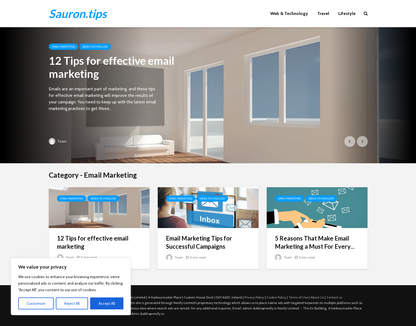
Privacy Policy (254, 297)
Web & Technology (289, 13)
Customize (36, 303)
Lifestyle (347, 13)
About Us (317, 297)
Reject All (72, 303)
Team (57, 141)
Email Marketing (63, 46)
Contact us (334, 297)
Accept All (107, 303)
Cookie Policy (276, 297)
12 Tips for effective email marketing (111, 67)
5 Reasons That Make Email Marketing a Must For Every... (314, 242)
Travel (323, 13)
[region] (71, 286)
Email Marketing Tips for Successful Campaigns (199, 242)
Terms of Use (298, 297)
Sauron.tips (78, 13)
